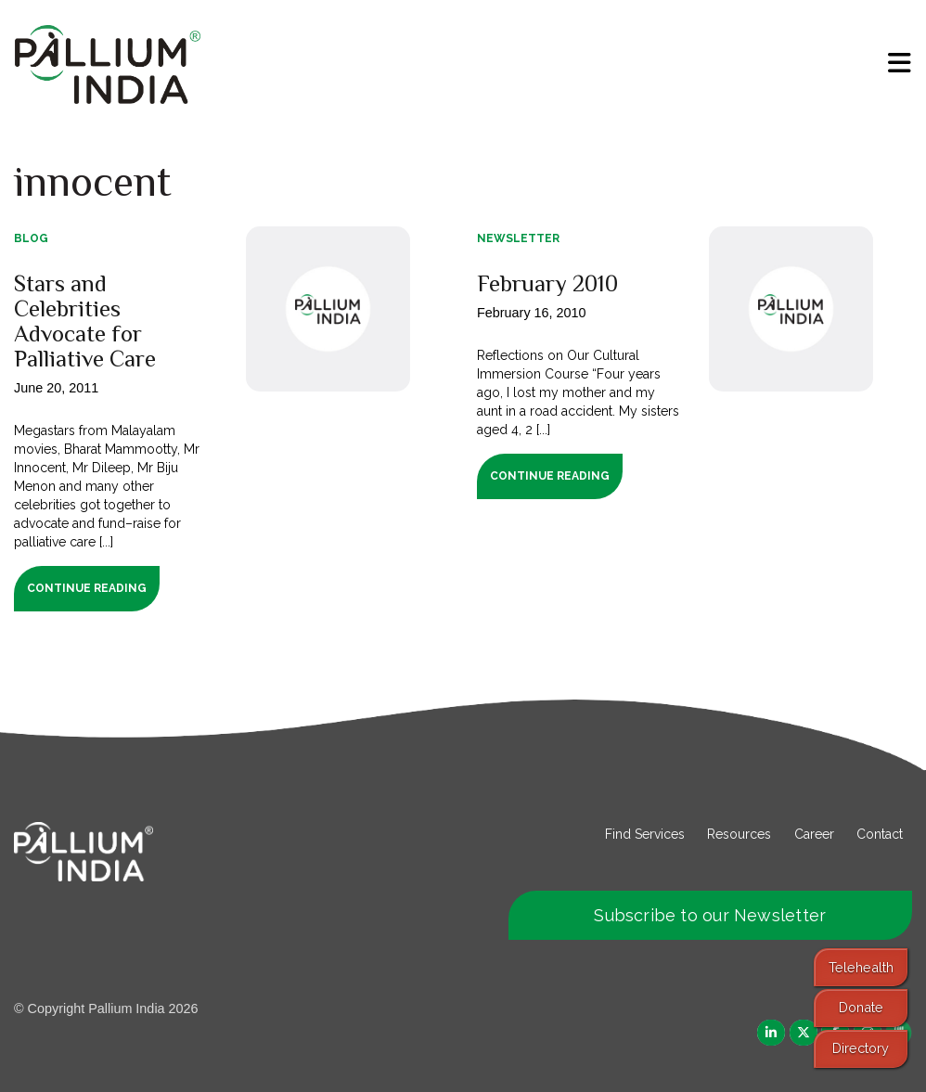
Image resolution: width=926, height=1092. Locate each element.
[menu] (899, 63)
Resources (739, 834)
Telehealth (861, 967)
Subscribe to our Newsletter (710, 915)
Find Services (645, 834)
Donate (861, 1007)
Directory (860, 1048)
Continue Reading (87, 588)
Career (814, 834)
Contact (879, 834)
